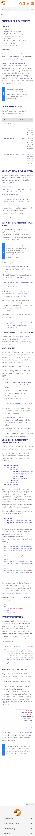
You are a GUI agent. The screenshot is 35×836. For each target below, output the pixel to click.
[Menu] (31, 9)
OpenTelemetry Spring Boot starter (18, 449)
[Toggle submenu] (2, 15)
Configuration (6, 29)
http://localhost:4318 (18, 296)
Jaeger (27, 336)
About (7, 833)
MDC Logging (7, 38)
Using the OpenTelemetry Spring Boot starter (17, 41)
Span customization (9, 43)
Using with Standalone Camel (12, 31)
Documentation (11, 823)
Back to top (30, 804)
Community (9, 828)
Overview (8, 818)
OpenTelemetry (9, 59)
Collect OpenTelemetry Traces (12, 36)
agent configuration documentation (14, 593)
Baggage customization (10, 45)
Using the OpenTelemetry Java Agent (14, 34)
